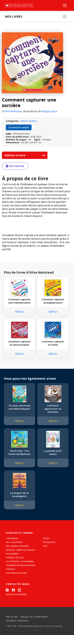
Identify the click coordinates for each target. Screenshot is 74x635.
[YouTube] (19, 590)
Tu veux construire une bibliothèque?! (19, 407)
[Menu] (64, 5)
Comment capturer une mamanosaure (19, 301)
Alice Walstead (13, 111)
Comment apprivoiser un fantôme (53, 408)
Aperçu (19, 311)
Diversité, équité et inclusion (20, 549)
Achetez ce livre (24, 155)
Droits (46, 538)
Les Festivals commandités (20, 561)
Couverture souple (18, 127)
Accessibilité (12, 553)
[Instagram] (7, 590)
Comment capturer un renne (53, 343)
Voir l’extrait (15, 166)
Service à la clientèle (16, 594)
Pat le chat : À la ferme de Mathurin (19, 452)
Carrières (10, 568)
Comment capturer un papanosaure (53, 301)
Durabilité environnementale (20, 565)
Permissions (49, 542)
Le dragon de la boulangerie (19, 494)
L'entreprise (12, 538)
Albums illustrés (29, 120)
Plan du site (12, 616)
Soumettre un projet (16, 572)
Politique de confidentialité (34, 616)
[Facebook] (13, 590)
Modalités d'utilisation (17, 620)
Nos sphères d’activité (17, 545)
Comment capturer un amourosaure (19, 343)
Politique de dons (15, 557)
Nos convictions (14, 542)
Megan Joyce (49, 111)
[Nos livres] (64, 16)
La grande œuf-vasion (53, 452)
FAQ (45, 545)
